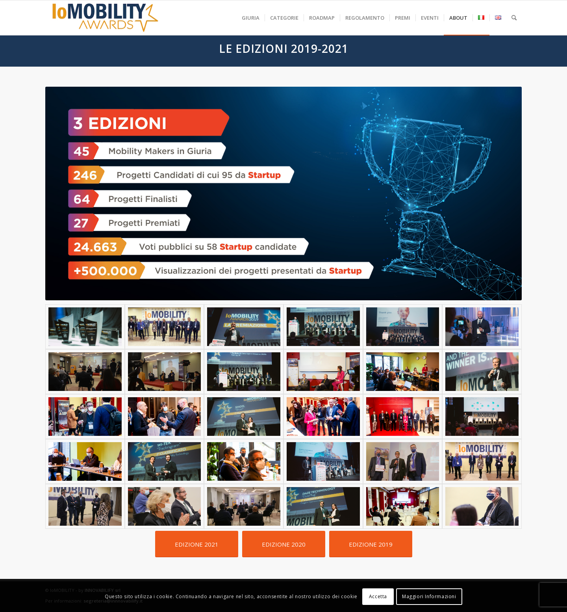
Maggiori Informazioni (429, 596)
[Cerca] (514, 17)
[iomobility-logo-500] (124, 17)
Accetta (378, 596)
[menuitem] (251, 17)
